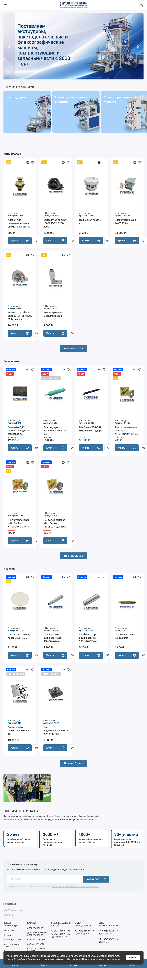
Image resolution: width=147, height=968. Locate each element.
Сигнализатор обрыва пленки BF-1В (19, 731)
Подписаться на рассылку (22, 865)
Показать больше (73, 349)
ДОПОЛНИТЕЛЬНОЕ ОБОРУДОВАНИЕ (36, 934)
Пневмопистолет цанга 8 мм (125, 637)
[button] (9, 46)
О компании (8, 932)
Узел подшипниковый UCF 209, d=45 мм (55, 731)
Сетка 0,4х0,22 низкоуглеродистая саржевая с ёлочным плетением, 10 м (19, 431)
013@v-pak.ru (107, 943)
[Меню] (5, 5)
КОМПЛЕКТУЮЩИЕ (36, 940)
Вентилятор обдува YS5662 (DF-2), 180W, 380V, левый (20, 316)
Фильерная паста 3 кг (90, 221)
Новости (7, 936)
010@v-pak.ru (107, 934)
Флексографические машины (119, 99)
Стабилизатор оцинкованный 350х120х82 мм (88, 638)
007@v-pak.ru (83, 934)
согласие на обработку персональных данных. (75, 887)
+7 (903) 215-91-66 (60, 935)
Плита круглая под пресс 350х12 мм (19, 637)
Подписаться (96, 880)
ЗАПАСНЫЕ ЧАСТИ (36, 945)
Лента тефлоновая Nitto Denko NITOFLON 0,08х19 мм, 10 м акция (54, 524)
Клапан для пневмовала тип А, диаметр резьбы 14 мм (19, 223)
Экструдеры (16, 97)
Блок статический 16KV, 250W (125, 221)
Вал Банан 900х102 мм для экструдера (90, 429)
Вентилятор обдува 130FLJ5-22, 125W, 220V (54, 223)
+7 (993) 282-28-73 (108, 932)
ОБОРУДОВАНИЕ (35, 929)
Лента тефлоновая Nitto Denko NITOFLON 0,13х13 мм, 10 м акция (126, 431)
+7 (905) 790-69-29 (108, 940)
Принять (133, 958)
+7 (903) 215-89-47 (84, 932)
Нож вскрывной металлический (52, 314)
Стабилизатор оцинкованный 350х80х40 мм (52, 638)
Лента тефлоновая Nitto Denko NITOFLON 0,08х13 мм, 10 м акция (19, 524)
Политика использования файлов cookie (49, 959)
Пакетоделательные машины (70, 99)
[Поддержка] (142, 5)
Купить (20, 240)
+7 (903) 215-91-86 (60, 932)
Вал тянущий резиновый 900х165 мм (55, 431)
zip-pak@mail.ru (61, 938)
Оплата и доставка (12, 941)
